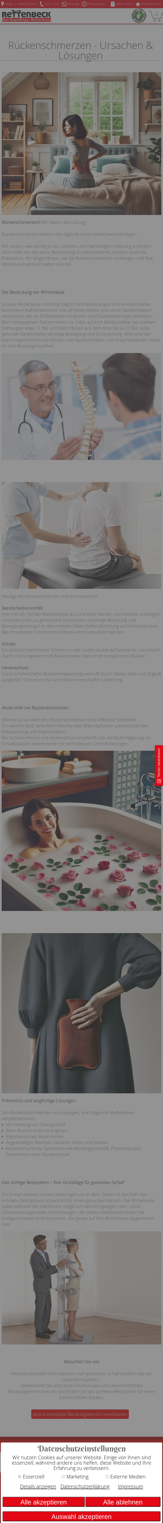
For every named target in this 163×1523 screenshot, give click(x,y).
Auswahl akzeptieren (81, 1516)
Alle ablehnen (123, 1502)
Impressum (130, 1486)
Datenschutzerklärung (85, 1486)
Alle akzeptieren (43, 1502)
